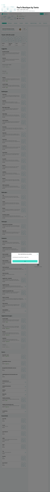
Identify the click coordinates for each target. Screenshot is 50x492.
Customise (37, 483)
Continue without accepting (37, 486)
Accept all (37, 489)
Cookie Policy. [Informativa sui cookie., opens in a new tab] (27, 490)
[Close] (37, 242)
